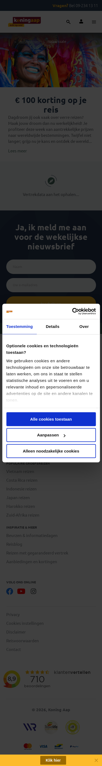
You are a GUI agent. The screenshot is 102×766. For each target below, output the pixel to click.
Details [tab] (52, 326)
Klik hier (53, 760)
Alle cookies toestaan (51, 419)
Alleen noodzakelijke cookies (51, 451)
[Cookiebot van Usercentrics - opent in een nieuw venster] (73, 311)
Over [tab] (84, 326)
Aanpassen (51, 435)
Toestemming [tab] (19, 326)
